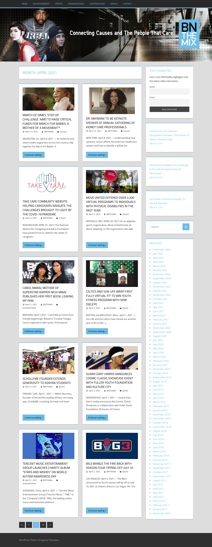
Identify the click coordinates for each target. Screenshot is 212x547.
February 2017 (161, 505)
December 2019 (161, 369)
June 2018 (158, 439)
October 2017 (160, 472)
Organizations (76, 3)
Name (152, 87)
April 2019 (158, 398)
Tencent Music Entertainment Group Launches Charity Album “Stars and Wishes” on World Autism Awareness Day (46, 470)
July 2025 (158, 253)
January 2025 (160, 270)
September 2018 (162, 426)
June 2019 (158, 389)
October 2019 (160, 373)
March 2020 (159, 356)
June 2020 (158, 344)
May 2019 (158, 393)
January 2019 (160, 410)
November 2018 (162, 418)
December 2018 (161, 414)
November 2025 (162, 249)
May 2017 (158, 492)
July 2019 (158, 385)
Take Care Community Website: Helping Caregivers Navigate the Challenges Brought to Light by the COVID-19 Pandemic (47, 207)
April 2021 (158, 311)
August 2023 (159, 290)
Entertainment (41, 3)
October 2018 (160, 422)
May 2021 (158, 307)
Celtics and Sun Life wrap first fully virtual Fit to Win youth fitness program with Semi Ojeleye (109, 298)
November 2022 (162, 294)
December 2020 (161, 327)
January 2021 (160, 323)
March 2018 (159, 451)
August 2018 (159, 431)
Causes (63, 131)
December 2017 (161, 464)
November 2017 (162, 468)
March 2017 (159, 501)
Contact (127, 3)
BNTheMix (49, 131)
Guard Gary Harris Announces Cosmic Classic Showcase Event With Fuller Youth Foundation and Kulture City (109, 380)
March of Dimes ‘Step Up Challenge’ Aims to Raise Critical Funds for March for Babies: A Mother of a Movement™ (47, 121)
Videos (114, 3)
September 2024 (162, 278)
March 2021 (159, 315)
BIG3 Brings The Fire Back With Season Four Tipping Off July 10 (109, 465)
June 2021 (158, 303)
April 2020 (158, 352)
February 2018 (161, 455)
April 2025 (158, 261)
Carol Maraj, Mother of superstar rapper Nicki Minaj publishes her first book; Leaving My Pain (48, 294)
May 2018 (158, 443)
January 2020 (160, 365)
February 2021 (161, 319)
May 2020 (158, 348)
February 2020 (161, 360)
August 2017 (159, 480)
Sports (59, 3)
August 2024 (159, 282)
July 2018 (158, 435)
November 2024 (162, 274)
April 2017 (158, 496)
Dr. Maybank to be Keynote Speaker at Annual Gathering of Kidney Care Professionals (110, 122)
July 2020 (158, 340)
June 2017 (158, 488)
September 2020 (162, 332)
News (25, 3)
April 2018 (158, 447)
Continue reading (33, 154)
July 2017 (158, 484)
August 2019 (159, 381)
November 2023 (162, 286)
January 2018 (160, 459)
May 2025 (158, 257)
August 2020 (159, 336)
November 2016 (162, 513)
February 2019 (161, 406)
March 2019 (159, 402)
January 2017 (160, 509)
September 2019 (162, 377)
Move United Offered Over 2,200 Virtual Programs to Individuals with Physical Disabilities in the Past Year (111, 204)
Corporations (97, 3)
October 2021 (160, 299)
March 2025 (159, 266)
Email (152, 97)
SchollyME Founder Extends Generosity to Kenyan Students (47, 380)
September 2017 (162, 476)
